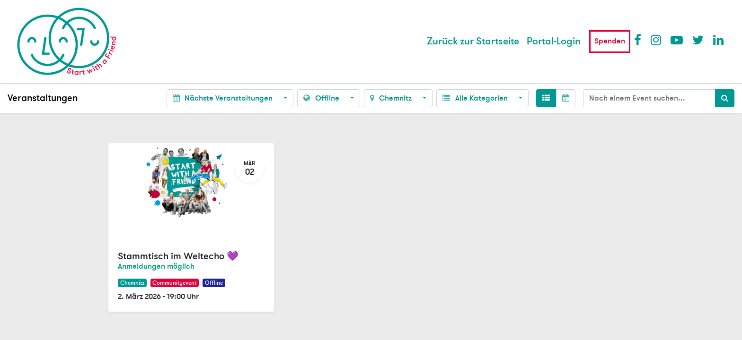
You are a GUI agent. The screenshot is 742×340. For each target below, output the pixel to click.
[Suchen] (724, 98)
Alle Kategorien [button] (475, 98)
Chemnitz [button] (392, 98)
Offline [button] (322, 98)
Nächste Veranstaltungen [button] (223, 98)
